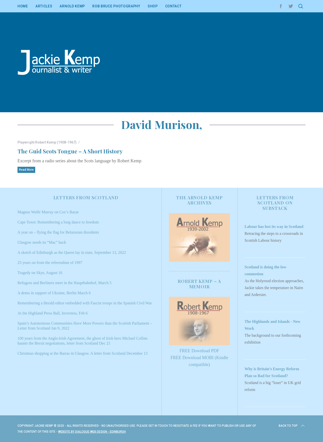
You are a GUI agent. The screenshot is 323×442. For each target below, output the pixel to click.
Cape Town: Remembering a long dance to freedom (58, 222)
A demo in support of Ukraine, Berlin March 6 (54, 293)
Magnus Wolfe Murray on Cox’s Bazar (48, 212)
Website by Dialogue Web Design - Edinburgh (92, 431)
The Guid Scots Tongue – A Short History (70, 151)
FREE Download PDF (199, 350)
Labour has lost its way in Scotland (273, 226)
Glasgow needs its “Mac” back (41, 242)
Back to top (292, 425)
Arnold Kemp (72, 6)
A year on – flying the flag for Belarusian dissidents (58, 232)
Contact (173, 6)
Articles (43, 6)
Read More (26, 169)
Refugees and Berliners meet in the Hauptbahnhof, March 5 (64, 283)
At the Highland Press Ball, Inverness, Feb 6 (52, 313)
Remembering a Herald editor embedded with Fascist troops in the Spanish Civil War (84, 303)
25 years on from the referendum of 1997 (49, 262)
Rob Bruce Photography (116, 6)
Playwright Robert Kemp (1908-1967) (47, 142)
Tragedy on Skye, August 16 (39, 273)
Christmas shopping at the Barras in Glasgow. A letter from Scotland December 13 (82, 353)
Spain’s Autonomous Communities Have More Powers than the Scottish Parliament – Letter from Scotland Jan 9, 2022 (84, 325)
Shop (153, 6)
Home (22, 6)
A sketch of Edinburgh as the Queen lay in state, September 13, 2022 (71, 252)
